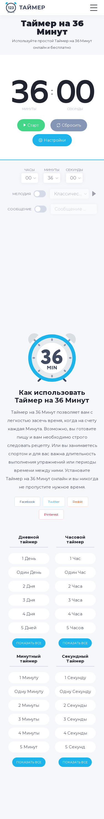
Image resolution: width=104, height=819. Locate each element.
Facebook (27, 502)
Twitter (54, 502)
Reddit (78, 502)
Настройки (52, 140)
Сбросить (69, 125)
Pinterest (51, 514)
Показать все (28, 643)
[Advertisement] (52, 273)
